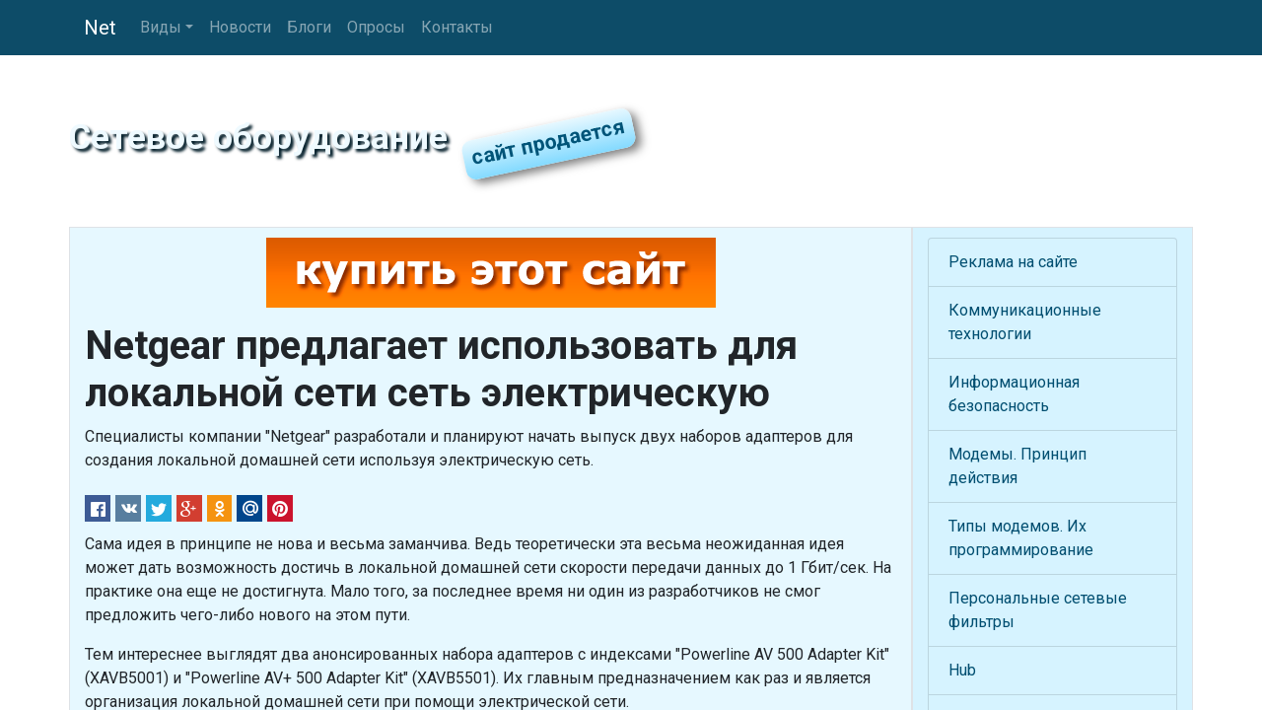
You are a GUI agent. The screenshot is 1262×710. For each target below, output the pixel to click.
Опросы (376, 27)
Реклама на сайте (1013, 261)
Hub (962, 670)
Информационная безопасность (1014, 394)
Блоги (309, 27)
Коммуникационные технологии (1024, 322)
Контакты (457, 27)
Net (100, 27)
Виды (160, 27)
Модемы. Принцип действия (1017, 466)
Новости (240, 27)
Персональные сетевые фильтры (1037, 610)
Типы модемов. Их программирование (1020, 538)
